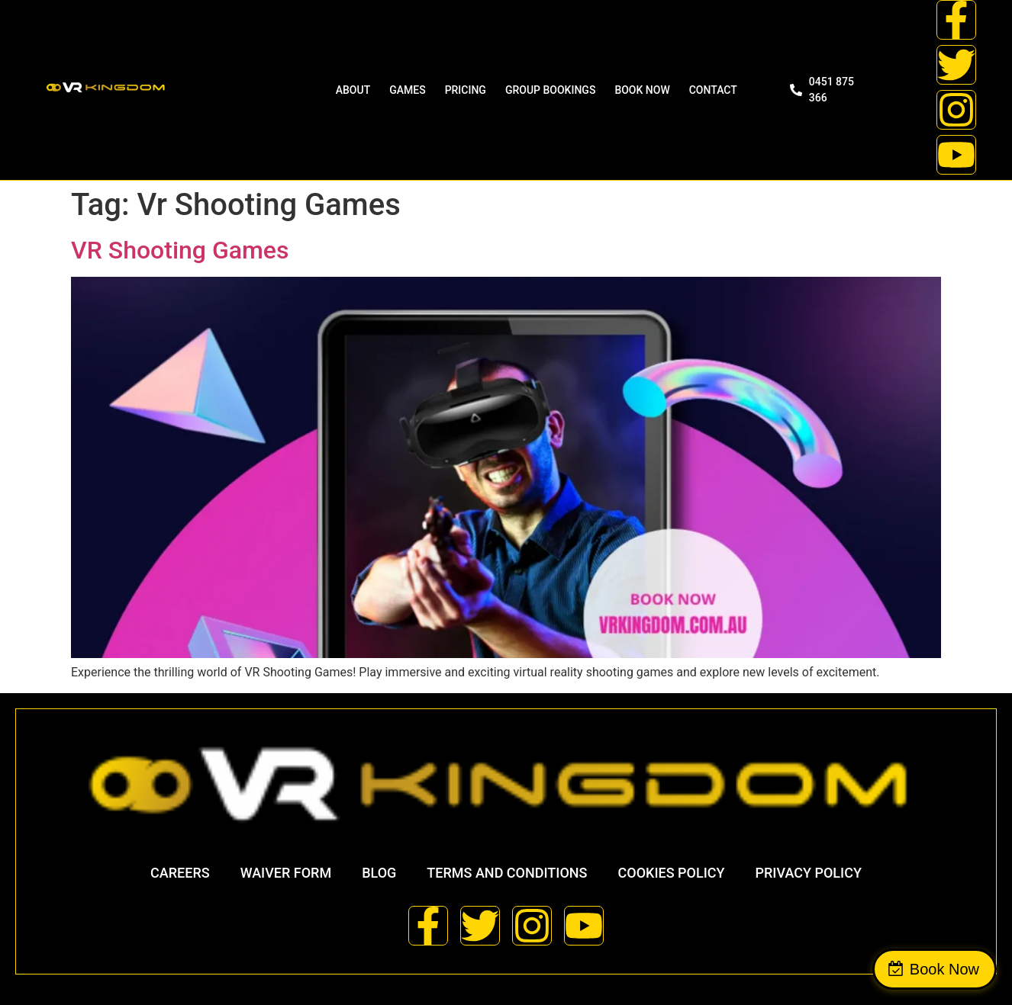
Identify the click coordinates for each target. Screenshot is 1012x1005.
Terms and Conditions (507, 873)
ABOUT (353, 90)
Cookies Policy (671, 873)
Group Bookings (550, 90)
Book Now (944, 969)
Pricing (465, 90)
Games (407, 90)
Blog (379, 873)
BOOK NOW (641, 90)
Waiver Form (285, 873)
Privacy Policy (809, 873)
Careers (180, 873)
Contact (713, 90)
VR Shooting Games (179, 250)
